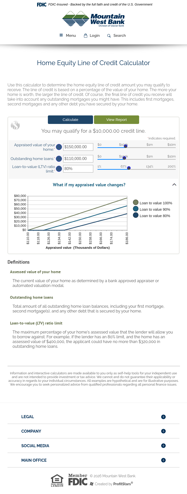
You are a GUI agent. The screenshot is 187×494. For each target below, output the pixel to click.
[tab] (93, 417)
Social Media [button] (35, 445)
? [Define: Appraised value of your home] (59, 147)
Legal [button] (27, 416)
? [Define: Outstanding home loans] (59, 159)
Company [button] (31, 431)
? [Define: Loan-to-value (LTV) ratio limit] (59, 169)
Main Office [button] (34, 460)
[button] (92, 35)
